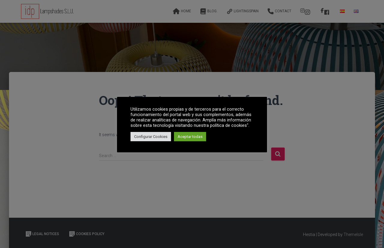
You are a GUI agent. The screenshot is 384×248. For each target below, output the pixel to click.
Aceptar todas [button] (190, 136)
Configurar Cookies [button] (150, 136)
